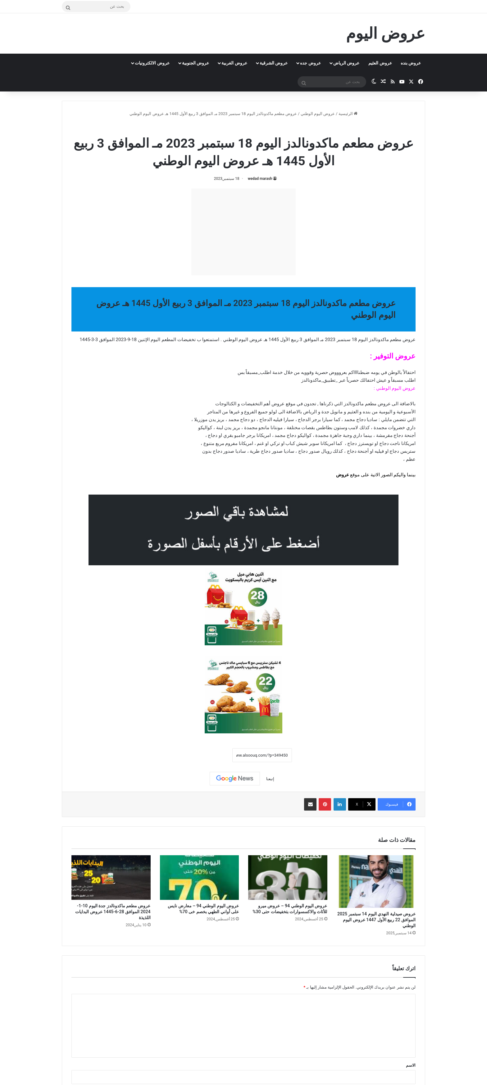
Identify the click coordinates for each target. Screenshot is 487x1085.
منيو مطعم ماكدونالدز (223, 127)
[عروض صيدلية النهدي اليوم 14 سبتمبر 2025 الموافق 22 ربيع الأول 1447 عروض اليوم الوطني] (376, 881)
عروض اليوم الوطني (318, 113)
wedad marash (260, 178)
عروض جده (310, 62)
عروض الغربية (234, 62)
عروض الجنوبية (195, 62)
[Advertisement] (243, 232)
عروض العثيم (380, 62)
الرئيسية (348, 113)
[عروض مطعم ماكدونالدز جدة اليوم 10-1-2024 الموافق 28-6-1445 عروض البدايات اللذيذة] (111, 877)
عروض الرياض (346, 62)
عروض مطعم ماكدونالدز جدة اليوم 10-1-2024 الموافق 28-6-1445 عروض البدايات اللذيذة (112, 911)
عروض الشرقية (274, 62)
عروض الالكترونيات (152, 62)
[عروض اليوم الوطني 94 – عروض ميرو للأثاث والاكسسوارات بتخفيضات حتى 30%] (287, 877)
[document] (243, 415)
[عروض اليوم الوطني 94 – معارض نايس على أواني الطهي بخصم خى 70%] (199, 877)
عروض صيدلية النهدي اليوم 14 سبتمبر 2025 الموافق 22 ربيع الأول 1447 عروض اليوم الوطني (376, 919)
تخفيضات (186, 339)
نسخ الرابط (213, 755)
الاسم (411, 1065)
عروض (342, 475)
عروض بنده (411, 62)
